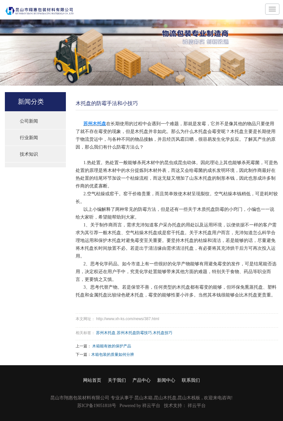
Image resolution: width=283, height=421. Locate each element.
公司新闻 (29, 121)
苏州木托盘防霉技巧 (134, 333)
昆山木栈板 (189, 397)
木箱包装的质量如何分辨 (112, 354)
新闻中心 (166, 380)
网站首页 (92, 380)
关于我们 (117, 380)
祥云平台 (151, 405)
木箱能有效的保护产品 (111, 346)
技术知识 (29, 154)
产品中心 (141, 380)
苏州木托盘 (106, 333)
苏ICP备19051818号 (96, 405)
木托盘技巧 (162, 333)
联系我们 (191, 380)
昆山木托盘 (165, 397)
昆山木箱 (143, 397)
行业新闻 (29, 137)
